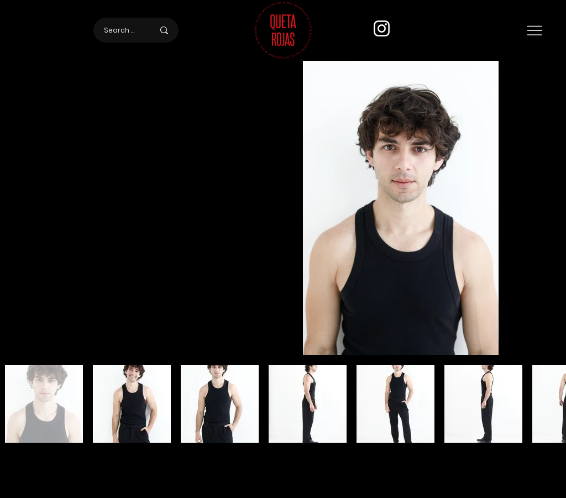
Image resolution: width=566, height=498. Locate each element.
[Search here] (120, 30)
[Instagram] (381, 28)
